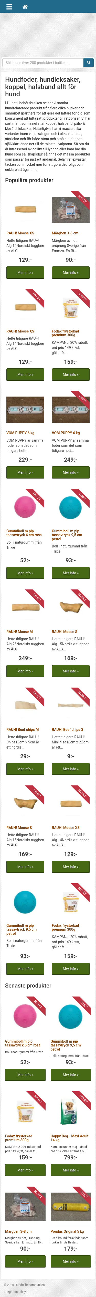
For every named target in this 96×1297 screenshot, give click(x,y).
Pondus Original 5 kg (67, 1231)
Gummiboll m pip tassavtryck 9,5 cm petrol (67, 535)
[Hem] (25, 6)
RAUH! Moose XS (20, 233)
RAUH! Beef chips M (22, 730)
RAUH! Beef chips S (67, 730)
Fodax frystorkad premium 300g (65, 333)
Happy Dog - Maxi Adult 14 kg (70, 1138)
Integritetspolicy (15, 1292)
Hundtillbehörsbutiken (48, 34)
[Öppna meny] (9, 6)
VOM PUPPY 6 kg (20, 433)
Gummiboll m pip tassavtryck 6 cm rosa (24, 533)
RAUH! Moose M (19, 632)
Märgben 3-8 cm (65, 233)
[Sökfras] (43, 62)
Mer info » (25, 273)
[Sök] (88, 62)
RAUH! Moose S (64, 632)
